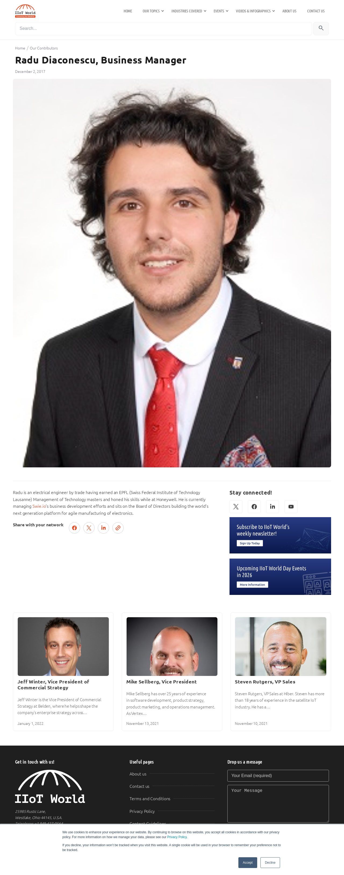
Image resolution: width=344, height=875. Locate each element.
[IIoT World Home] (66, 786)
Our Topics (151, 11)
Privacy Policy (177, 837)
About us (289, 11)
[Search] (163, 28)
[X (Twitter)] (236, 506)
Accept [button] (248, 863)
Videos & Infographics (253, 11)
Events (219, 11)
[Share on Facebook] (74, 528)
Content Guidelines (148, 823)
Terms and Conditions (150, 798)
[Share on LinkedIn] (103, 528)
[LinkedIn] (272, 506)
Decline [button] (270, 863)
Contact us (316, 11)
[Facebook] (254, 506)
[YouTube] (291, 506)
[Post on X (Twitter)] (89, 528)
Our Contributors (44, 48)
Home (128, 11)
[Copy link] (118, 528)
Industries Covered (186, 11)
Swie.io (39, 506)
